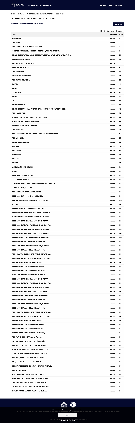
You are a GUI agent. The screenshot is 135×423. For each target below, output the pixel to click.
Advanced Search (115, 5)
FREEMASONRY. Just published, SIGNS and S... (29, 329)
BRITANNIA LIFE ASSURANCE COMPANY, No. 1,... (30, 200)
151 (120, 337)
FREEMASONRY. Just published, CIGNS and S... (29, 271)
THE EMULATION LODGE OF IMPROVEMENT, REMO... (31, 254)
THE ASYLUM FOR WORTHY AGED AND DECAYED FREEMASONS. (36, 134)
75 (120, 113)
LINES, (14, 96)
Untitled (15, 204)
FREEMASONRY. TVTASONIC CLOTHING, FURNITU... (31, 246)
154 (120, 370)
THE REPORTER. (18, 138)
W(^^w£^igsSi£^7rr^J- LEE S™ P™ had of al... (28, 341)
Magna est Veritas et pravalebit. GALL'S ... (27, 362)
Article (112, 38)
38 (120, 80)
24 (120, 55)
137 (120, 184)
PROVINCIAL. (17, 150)
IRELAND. (15, 159)
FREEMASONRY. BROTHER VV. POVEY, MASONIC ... (30, 233)
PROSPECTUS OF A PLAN (21, 59)
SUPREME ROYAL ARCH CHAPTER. (24, 126)
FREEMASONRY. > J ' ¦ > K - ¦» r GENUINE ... (27, 196)
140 (120, 200)
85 (120, 138)
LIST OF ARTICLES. (19, 370)
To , (13, 101)
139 (120, 196)
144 (120, 237)
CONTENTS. (16, 38)
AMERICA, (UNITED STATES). (22, 167)
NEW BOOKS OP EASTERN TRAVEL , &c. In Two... (29, 391)
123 (120, 167)
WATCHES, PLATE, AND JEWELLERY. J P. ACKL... (29, 358)
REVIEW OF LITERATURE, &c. (22, 175)
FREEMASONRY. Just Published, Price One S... (28, 250)
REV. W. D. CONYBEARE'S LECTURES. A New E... (29, 345)
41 (120, 84)
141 (120, 204)
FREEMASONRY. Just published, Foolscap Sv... (28, 266)
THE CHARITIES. (18, 130)
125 (120, 171)
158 (120, 383)
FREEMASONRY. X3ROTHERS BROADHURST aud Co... (31, 237)
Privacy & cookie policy (67, 420)
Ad (111, 204)
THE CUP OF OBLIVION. (21, 80)
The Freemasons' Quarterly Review (40, 14)
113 (120, 159)
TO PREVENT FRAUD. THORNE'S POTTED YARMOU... (31, 387)
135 (120, 179)
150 (120, 325)
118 (120, 163)
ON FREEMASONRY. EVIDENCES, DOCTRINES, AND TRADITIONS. (36, 51)
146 (120, 266)
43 (120, 92)
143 (120, 221)
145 (120, 258)
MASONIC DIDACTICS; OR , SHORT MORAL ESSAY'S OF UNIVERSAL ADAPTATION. (42, 55)
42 (120, 88)
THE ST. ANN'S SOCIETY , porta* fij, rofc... (27, 337)
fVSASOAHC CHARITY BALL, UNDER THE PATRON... (31, 217)
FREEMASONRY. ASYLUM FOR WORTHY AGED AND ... (31, 213)
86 (120, 142)
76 (120, 117)
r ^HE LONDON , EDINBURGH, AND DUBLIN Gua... (30, 378)
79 (120, 130)
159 (120, 391)
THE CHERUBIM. (18, 72)
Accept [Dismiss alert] (67, 415)
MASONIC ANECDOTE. (20, 67)
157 (120, 378)
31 (119, 67)
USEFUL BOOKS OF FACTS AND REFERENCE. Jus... (30, 349)
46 (120, 109)
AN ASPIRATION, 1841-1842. (22, 188)
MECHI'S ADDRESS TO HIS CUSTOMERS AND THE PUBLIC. (33, 366)
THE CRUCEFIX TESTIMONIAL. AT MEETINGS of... (29, 383)
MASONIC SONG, (18, 105)
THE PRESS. (16, 43)
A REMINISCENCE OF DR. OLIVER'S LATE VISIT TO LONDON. (34, 184)
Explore (103, 5)
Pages (119, 31)
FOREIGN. (16, 163)
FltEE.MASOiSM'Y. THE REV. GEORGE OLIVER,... (29, 333)
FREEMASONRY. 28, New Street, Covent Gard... (29, 242)
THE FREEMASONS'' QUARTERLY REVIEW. (27, 192)
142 (120, 208)
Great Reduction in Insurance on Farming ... (28, 374)
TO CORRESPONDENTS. (21, 179)
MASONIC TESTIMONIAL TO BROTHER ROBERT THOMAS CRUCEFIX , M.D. (38, 109)
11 (119, 51)
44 (120, 96)
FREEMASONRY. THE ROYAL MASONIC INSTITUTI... (30, 221)
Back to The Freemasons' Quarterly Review (27, 24)
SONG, (14, 88)
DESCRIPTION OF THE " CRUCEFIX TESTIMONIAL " (30, 117)
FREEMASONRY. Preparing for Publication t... (28, 262)
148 (120, 295)
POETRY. (15, 84)
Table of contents (107, 31)
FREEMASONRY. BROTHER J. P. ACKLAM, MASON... (30, 229)
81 (119, 134)
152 (120, 349)
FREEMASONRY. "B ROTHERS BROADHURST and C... (31, 295)
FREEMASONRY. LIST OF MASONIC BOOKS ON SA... (31, 258)
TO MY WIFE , (17, 92)
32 (120, 72)
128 (120, 175)
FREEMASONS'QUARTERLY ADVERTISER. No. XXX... (31, 208)
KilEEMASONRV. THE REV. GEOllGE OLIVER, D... (29, 275)
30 (120, 63)
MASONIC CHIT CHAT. (20, 142)
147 (120, 279)
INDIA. (14, 171)
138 (120, 192)
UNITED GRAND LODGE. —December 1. (26, 121)
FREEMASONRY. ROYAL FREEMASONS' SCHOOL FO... (31, 225)
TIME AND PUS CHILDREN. (22, 76)
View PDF (118, 24)
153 (120, 362)
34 (120, 76)
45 (120, 105)
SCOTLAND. (16, 155)
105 (120, 155)
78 (120, 121)
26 (120, 59)
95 (120, 150)
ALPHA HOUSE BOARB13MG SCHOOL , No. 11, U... (30, 354)
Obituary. (15, 146)
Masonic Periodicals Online (40, 5)
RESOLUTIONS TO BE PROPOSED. (24, 63)
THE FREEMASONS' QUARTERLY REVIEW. (27, 47)
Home (13, 14)
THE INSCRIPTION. (19, 113)
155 (120, 374)
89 (120, 146)
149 (120, 316)
